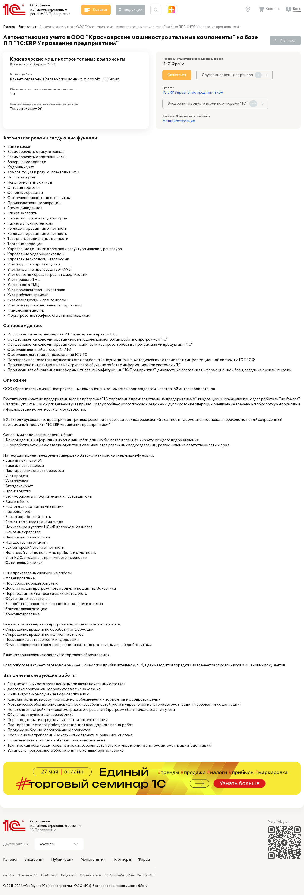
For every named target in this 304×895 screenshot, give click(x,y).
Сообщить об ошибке (119, 875)
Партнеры (121, 859)
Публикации (62, 859)
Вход (297, 9)
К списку (288, 40)
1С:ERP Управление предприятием (192, 92)
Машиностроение (178, 121)
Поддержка (68, 875)
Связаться (176, 75)
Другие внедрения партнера (232, 75)
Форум (144, 859)
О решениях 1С (28, 875)
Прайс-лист (49, 875)
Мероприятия (93, 859)
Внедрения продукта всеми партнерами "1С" (212, 103)
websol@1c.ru (138, 886)
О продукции (130, 10)
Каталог (10, 859)
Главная (9, 27)
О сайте (8, 875)
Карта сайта (145, 875)
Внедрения (27, 27)
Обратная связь (90, 875)
